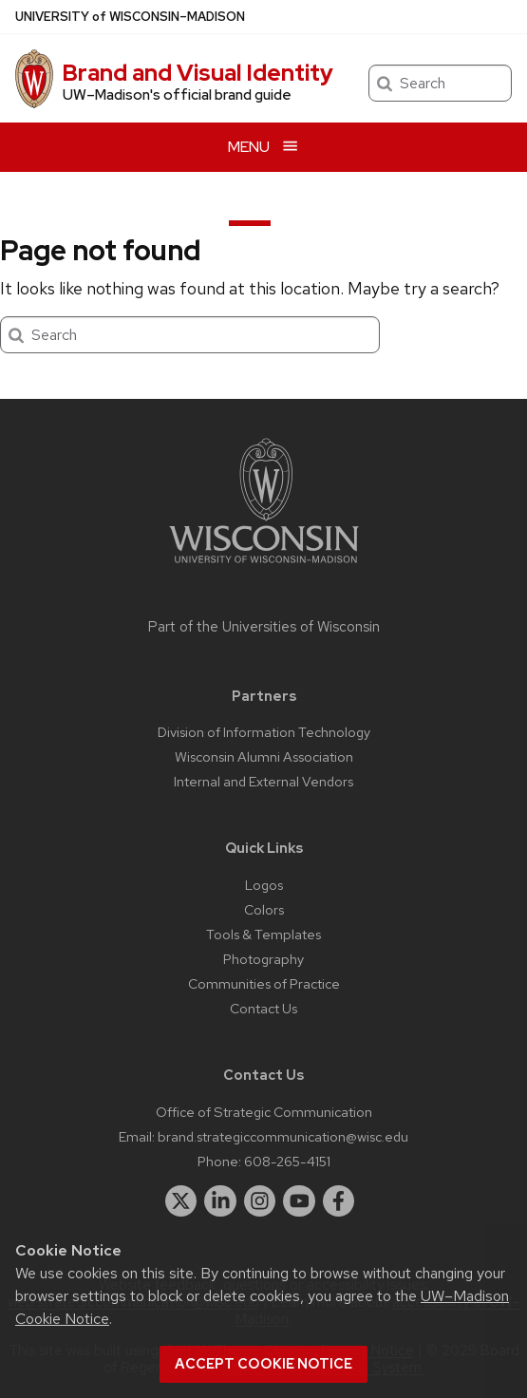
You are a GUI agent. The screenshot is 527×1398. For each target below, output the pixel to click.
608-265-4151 (287, 1161)
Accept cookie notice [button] (263, 1363)
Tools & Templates (263, 934)
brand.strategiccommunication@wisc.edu (283, 1136)
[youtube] (299, 1201)
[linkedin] (220, 1201)
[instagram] (260, 1201)
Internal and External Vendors (263, 781)
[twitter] (181, 1201)
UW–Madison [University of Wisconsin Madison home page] (130, 17)
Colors (264, 909)
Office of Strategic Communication (264, 1112)
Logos (264, 885)
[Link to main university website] (264, 566)
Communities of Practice (264, 983)
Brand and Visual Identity (197, 72)
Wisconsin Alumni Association (264, 756)
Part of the (264, 626)
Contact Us (263, 1008)
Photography (263, 959)
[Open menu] (263, 147)
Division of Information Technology (264, 732)
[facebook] (339, 1201)
